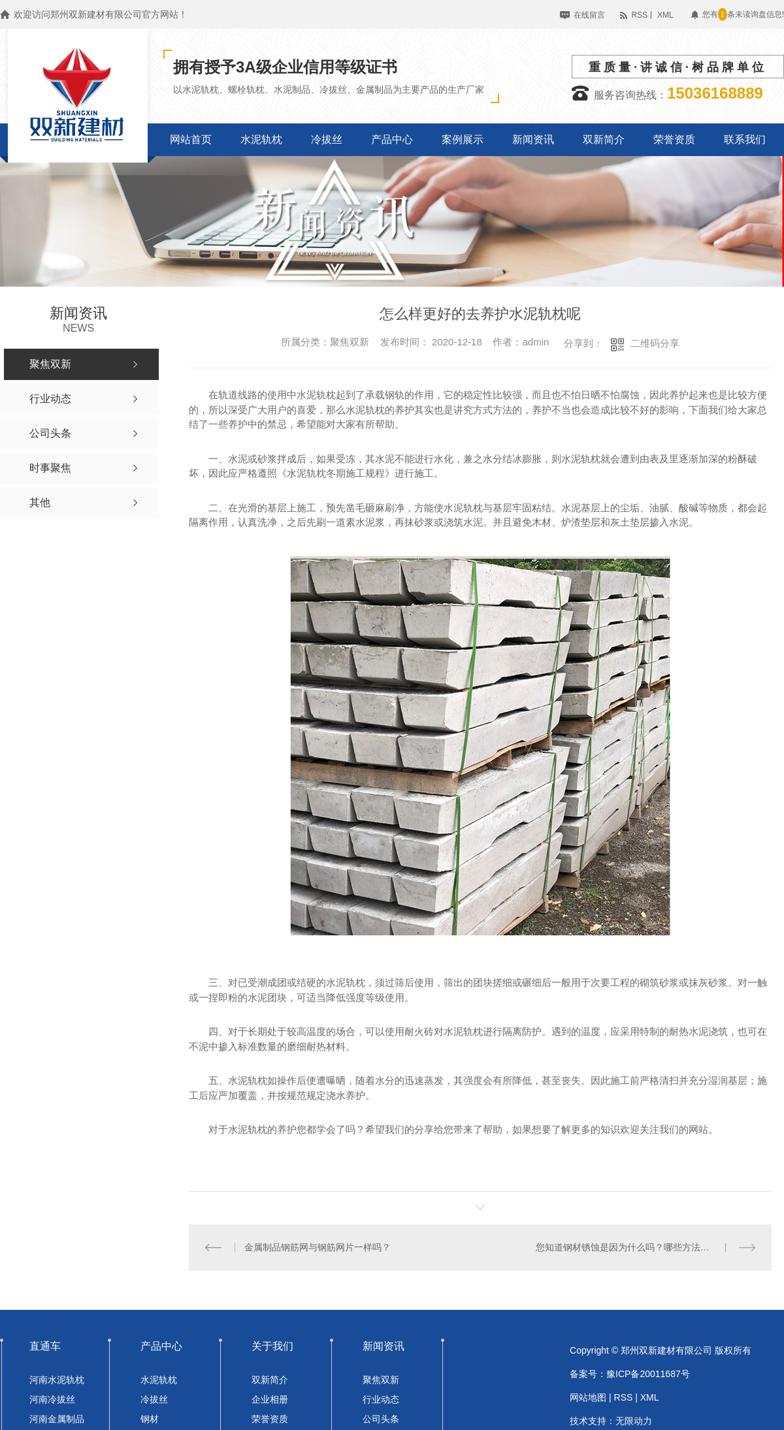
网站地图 (588, 1397)
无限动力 (633, 1421)
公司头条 (381, 1419)
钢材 (149, 1419)
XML (665, 15)
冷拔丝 (154, 1399)
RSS (639, 15)
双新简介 (270, 1379)
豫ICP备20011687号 (648, 1374)
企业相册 (270, 1399)
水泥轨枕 (158, 1379)
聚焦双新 (381, 1379)
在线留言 (589, 15)
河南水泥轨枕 (56, 1379)
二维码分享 (654, 343)
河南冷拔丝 (52, 1399)
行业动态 (381, 1399)
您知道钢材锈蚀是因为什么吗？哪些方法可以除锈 (636, 1247)
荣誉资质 (270, 1419)
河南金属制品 (56, 1419)
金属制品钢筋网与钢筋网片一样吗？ (317, 1247)
